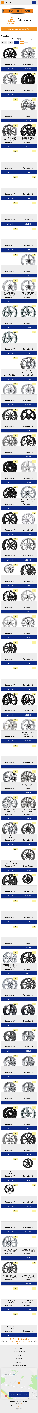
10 (19, 1339)
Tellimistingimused (19, 1351)
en (6, 3)
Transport (19, 1355)
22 (26, 1341)
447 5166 (21, 1404)
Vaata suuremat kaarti (19, 1394)
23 (29, 1341)
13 (26, 1339)
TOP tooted (19, 1348)
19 (19, 1341)
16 (12, 1341)
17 (14, 1341)
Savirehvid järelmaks (19, 1366)
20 (21, 1341)
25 (19, 1343)
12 (24, 1339)
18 (17, 1341)
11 (21, 1339)
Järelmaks (19, 1358)
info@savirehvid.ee (21, 1406)
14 (28, 1339)
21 (24, 1341)
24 (17, 1343)
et (2, 3)
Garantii (19, 1362)
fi (10, 3)
